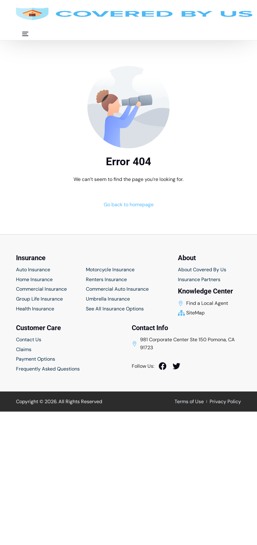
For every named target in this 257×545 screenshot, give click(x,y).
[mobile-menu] (22, 34)
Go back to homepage (129, 204)
